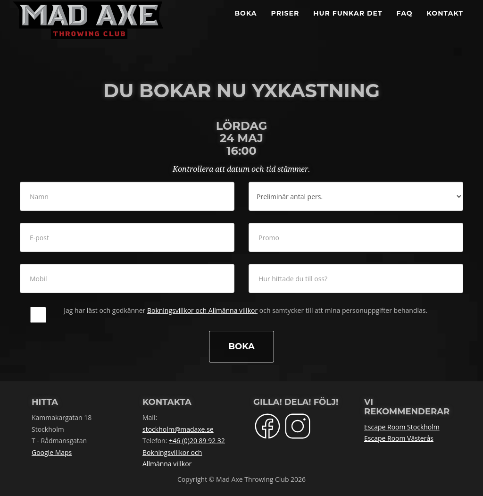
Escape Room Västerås (398, 438)
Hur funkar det (347, 23)
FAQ (405, 23)
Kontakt (445, 23)
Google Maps (52, 452)
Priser (285, 23)
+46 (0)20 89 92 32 (197, 440)
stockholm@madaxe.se (178, 429)
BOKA (245, 23)
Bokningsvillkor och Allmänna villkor (202, 310)
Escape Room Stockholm (402, 426)
